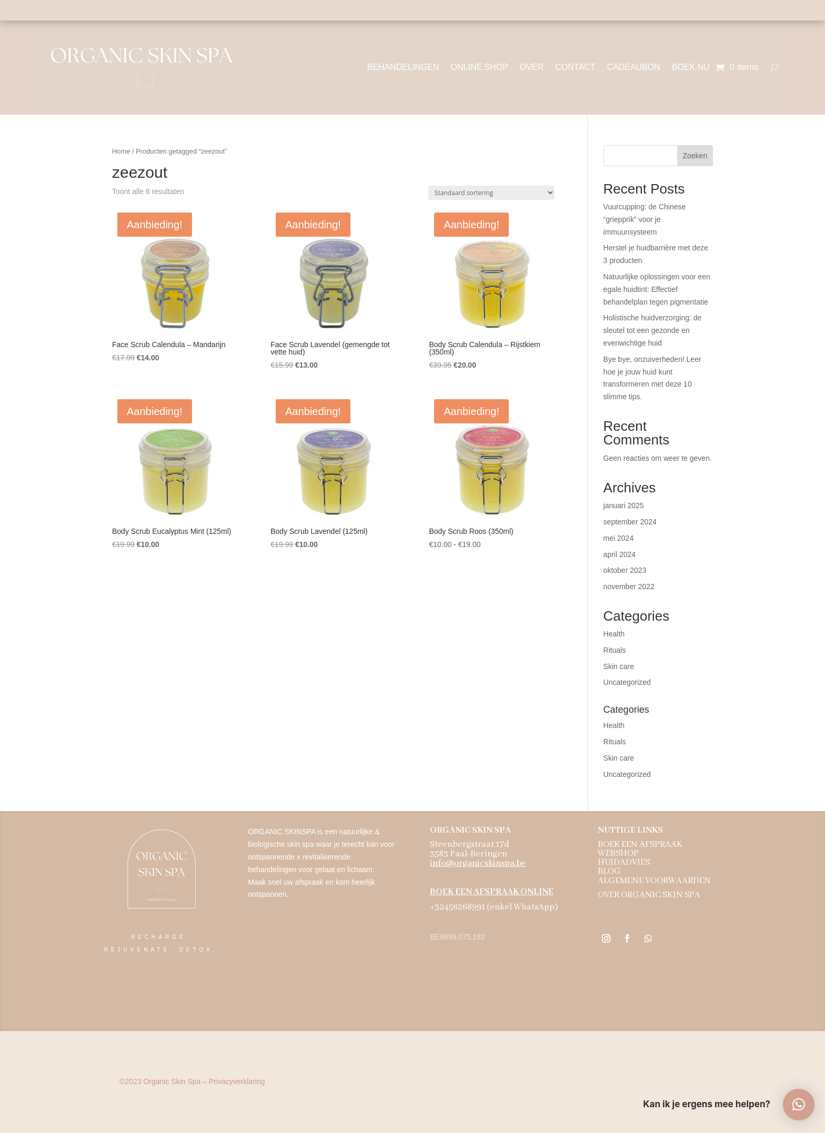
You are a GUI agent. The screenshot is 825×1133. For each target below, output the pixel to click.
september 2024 (630, 522)
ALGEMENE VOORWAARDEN (654, 880)
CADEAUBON (633, 67)
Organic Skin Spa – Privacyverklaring (192, 1081)
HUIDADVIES (624, 862)
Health (614, 634)
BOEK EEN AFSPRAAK (640, 844)
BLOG (609, 871)
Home (121, 151)
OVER (532, 67)
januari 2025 (623, 505)
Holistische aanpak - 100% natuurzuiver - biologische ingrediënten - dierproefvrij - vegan (412, 10)
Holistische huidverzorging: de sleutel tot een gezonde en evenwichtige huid (652, 330)
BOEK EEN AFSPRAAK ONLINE (492, 891)
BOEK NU (691, 67)
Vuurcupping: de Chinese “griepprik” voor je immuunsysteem (644, 219)
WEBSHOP (618, 853)
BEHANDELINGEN (403, 67)
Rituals (614, 650)
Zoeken (694, 155)
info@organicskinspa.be (478, 863)
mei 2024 (618, 538)
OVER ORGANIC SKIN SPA (649, 895)
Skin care (618, 666)
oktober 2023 (625, 570)
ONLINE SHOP (479, 67)
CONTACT (575, 67)
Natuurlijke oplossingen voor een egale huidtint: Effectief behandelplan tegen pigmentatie (656, 289)
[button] (798, 1104)
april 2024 (619, 554)
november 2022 (629, 586)
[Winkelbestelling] (491, 193)
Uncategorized (627, 682)
